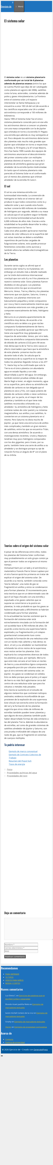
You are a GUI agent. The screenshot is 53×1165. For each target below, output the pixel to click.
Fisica (9, 769)
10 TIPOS (9, 977)
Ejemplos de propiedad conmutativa (30, 1027)
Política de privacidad (15, 1042)
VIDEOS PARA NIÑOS (14, 980)
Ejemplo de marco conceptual (23, 751)
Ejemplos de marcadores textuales (29, 1021)
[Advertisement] (23, 49)
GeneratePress (41, 1049)
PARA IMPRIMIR (12, 974)
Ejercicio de (6, 6)
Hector (8, 1027)
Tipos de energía (17, 764)
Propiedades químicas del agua (22, 772)
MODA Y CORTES (12, 983)
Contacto (9, 1039)
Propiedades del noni (17, 775)
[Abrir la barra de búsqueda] (12, 2)
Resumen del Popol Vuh (20, 761)
